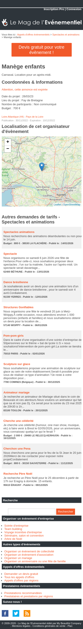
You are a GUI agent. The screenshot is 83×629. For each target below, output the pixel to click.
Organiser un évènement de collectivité (29, 551)
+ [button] (7, 142)
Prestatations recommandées (23, 593)
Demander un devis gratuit (21, 574)
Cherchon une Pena (17, 448)
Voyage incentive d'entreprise (23, 532)
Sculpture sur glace (17, 364)
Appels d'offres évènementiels (33, 34)
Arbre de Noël (13, 538)
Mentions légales (21, 626)
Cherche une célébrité (19, 420)
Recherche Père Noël (18, 473)
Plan (70, 626)
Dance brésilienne (16, 282)
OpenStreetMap (71, 204)
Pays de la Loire (34, 116)
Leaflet (57, 204)
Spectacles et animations (65, 34)
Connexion (73, 9)
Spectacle (10, 253)
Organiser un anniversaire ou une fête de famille (35, 561)
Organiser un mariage (18, 558)
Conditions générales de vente (49, 626)
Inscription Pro (54, 9)
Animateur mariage (17, 392)
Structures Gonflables (19, 307)
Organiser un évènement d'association (28, 554)
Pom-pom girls (14, 335)
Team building (13, 529)
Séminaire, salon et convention (24, 535)
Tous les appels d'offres (19, 577)
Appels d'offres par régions (21, 580)
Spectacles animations (19, 232)
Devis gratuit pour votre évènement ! (41, 50)
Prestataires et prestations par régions (28, 596)
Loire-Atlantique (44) (13, 116)
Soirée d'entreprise (16, 525)
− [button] (7, 149)
